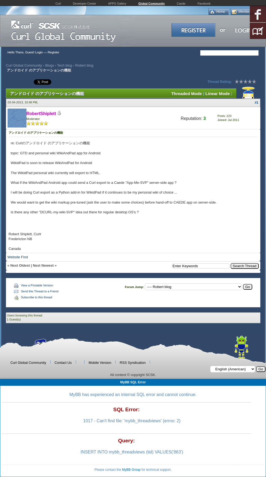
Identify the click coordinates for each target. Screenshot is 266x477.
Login (39, 52)
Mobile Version (100, 363)
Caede (181, 3)
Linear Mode (218, 93)
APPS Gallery (117, 3)
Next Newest (43, 265)
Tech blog (64, 65)
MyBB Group (131, 470)
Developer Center (84, 3)
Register (53, 52)
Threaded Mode (186, 93)
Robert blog (84, 65)
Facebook (203, 3)
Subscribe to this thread (36, 297)
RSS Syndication (133, 363)
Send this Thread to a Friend (40, 291)
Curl (58, 3)
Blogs (49, 65)
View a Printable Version (37, 285)
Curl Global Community (24, 65)
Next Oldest (20, 265)
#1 (256, 102)
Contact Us (63, 363)
